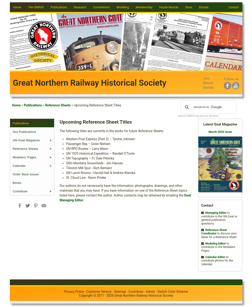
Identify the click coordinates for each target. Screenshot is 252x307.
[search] (208, 107)
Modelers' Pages (24, 157)
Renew (208, 83)
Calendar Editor (215, 257)
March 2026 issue (220, 132)
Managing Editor (216, 212)
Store (188, 7)
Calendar (19, 166)
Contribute (20, 191)
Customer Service (99, 291)
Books (17, 183)
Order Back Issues (26, 174)
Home (17, 7)
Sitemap (120, 291)
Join (206, 78)
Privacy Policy (74, 291)
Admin (150, 291)
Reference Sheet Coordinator (214, 231)
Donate (203, 7)
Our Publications (24, 132)
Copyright (86, 295)
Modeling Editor (215, 243)
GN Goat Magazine (26, 140)
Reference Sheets (58, 105)
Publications (33, 105)
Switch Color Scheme (173, 291)
